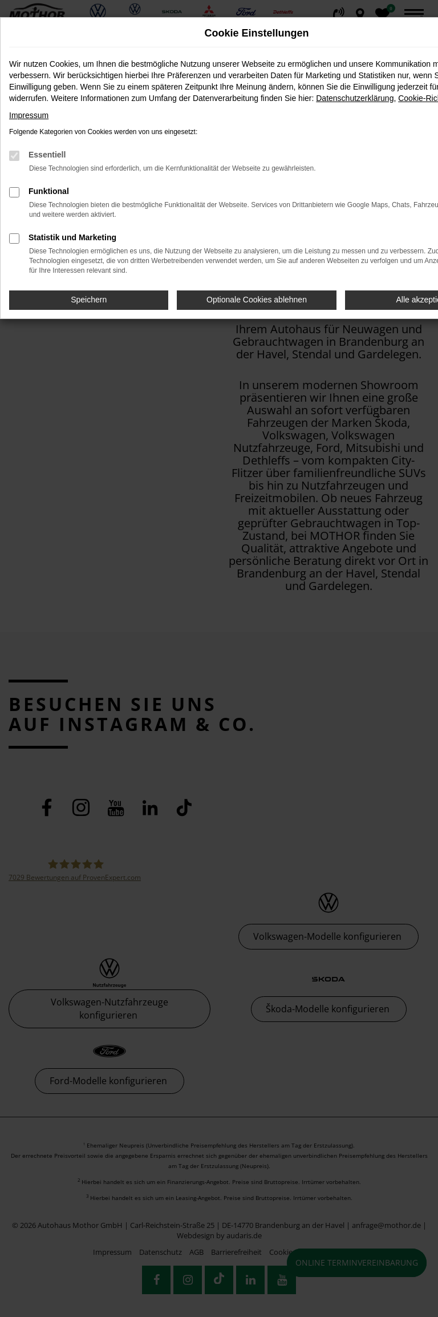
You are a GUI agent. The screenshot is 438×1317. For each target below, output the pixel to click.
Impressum (28, 115)
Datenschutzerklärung (355, 98)
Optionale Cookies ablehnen (256, 299)
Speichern (89, 299)
